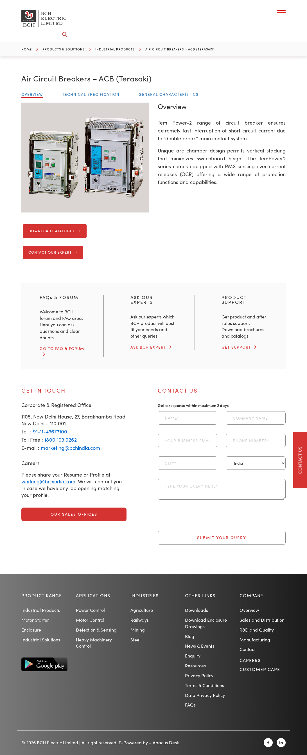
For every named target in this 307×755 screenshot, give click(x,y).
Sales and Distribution (262, 620)
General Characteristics (168, 94)
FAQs (190, 705)
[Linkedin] (281, 742)
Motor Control (90, 620)
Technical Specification (90, 94)
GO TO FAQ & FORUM (62, 348)
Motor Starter (35, 620)
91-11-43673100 (50, 431)
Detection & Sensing (96, 630)
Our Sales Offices (74, 514)
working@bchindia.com (48, 481)
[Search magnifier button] (64, 34)
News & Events (199, 646)
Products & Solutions (63, 49)
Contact (248, 649)
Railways (139, 620)
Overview (32, 94)
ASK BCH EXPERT (148, 347)
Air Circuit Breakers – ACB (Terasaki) (180, 49)
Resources (195, 665)
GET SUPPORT (236, 347)
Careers (250, 660)
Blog (189, 636)
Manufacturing (255, 640)
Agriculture (141, 610)
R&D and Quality (257, 630)
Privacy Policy (199, 675)
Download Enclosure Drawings (206, 623)
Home (26, 49)
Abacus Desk (166, 742)
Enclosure (31, 630)
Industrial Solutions (40, 640)
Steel (135, 640)
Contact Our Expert (50, 252)
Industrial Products (115, 49)
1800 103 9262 (60, 439)
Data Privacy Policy (205, 695)
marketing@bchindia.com (70, 447)
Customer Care (260, 669)
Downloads (196, 610)
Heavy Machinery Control (94, 643)
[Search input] (48, 34)
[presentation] (200, 520)
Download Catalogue (51, 230)
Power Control (90, 610)
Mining (137, 630)
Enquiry (192, 656)
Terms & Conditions (204, 685)
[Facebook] (268, 742)
